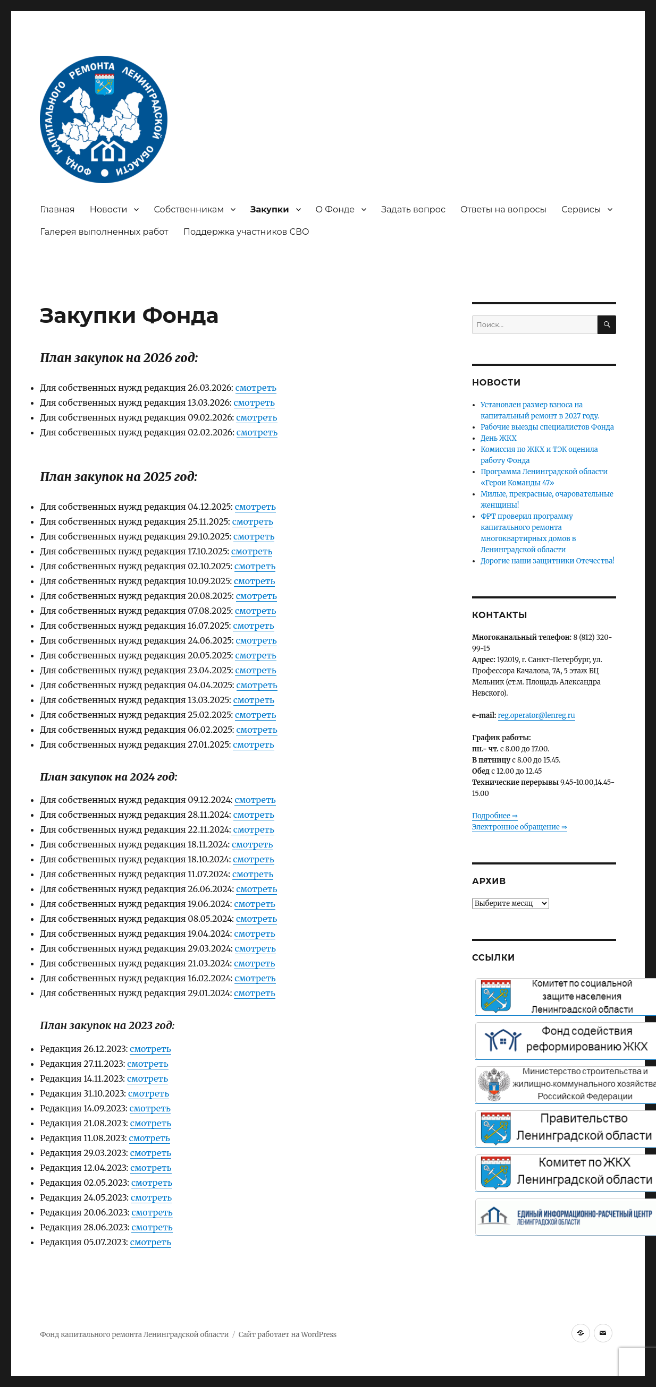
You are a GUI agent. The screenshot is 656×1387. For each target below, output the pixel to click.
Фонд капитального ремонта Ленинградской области (134, 1334)
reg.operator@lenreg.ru (536, 715)
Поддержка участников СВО (246, 232)
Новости (109, 209)
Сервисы (581, 209)
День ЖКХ (499, 438)
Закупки (269, 209)
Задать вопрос (413, 209)
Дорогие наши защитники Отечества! (548, 561)
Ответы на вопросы (503, 209)
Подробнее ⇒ (495, 815)
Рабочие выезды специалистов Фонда (547, 427)
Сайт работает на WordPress (288, 1334)
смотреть (256, 387)
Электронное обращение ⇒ (519, 827)
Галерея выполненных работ (104, 232)
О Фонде (335, 209)
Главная (57, 209)
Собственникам (189, 209)
